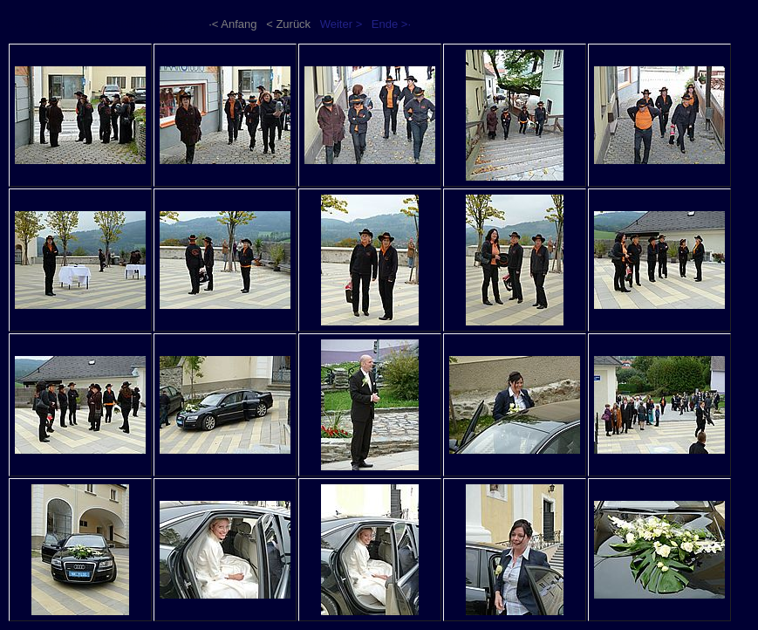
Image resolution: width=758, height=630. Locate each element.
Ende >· (391, 24)
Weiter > (341, 24)
